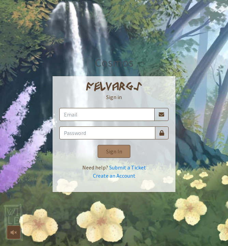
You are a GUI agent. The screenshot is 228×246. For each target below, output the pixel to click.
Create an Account (114, 175)
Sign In (114, 151)
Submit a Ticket (127, 167)
